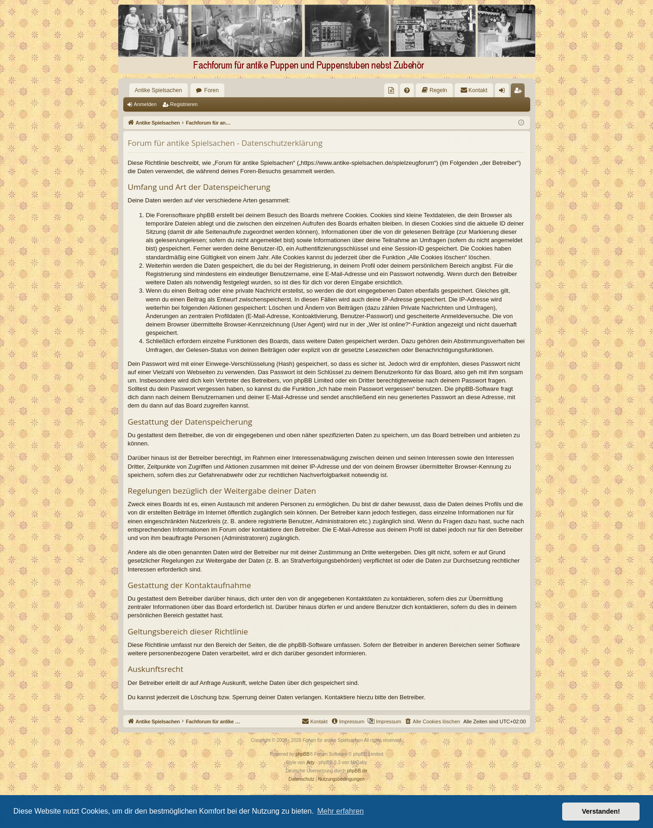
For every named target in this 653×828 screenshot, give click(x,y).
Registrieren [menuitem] (519, 92)
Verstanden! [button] (601, 811)
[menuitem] (391, 90)
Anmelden (145, 104)
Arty (310, 762)
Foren (211, 90)
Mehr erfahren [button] (340, 811)
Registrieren (183, 104)
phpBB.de (357, 770)
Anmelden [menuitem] (503, 92)
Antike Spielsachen (158, 90)
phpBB (303, 754)
